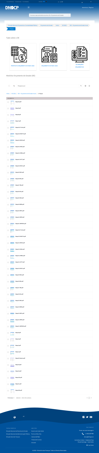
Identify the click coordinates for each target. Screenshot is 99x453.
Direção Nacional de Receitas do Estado (17, 431)
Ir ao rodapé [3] (25, 1)
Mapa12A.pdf (18, 377)
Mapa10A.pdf (18, 390)
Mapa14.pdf (18, 364)
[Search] (48, 85)
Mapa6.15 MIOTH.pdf (20, 133)
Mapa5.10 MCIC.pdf (20, 268)
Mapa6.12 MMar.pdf (20, 153)
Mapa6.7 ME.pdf (19, 185)
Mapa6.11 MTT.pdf (20, 159)
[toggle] (11, 85)
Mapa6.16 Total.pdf (20, 127)
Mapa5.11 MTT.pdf (20, 262)
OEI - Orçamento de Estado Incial (27, 93)
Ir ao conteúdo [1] (10, 1)
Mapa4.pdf (18, 332)
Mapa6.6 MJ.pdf (19, 191)
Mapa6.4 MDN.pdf (19, 204)
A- (58, 2)
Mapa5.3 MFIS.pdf (19, 313)
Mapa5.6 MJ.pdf (19, 294)
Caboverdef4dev (35, 437)
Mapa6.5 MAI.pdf (19, 198)
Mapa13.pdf (18, 371)
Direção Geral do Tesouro (13, 437)
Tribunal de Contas (36, 439)
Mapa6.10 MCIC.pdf (20, 166)
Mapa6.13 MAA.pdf (20, 146)
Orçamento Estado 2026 (49, 66)
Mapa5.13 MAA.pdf (20, 249)
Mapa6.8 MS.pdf (19, 178)
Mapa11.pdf (18, 384)
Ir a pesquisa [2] (18, 1)
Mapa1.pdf (18, 351)
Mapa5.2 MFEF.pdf (19, 319)
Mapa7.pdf (18, 121)
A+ (62, 2)
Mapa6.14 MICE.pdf (20, 140)
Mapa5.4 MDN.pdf (19, 307)
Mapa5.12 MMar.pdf (20, 255)
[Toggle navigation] (21, 8)
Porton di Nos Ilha (36, 434)
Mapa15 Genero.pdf (20, 358)
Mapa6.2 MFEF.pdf (19, 217)
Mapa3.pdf (18, 339)
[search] (80, 86)
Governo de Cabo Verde (37, 431)
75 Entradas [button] (10, 398)
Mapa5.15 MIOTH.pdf (20, 236)
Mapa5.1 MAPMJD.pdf (20, 326)
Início (7, 93)
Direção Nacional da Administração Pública (18, 434)
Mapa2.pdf (18, 345)
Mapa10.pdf (18, 101)
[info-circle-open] (85, 86)
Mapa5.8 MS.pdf (19, 281)
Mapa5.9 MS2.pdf (19, 275)
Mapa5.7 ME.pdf (19, 287)
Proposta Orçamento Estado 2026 (22, 66)
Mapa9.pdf (18, 108)
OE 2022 (13, 93)
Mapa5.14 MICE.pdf (20, 242)
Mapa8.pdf (18, 114)
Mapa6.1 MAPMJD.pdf (20, 223)
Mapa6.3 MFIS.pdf (19, 210)
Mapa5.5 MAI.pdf (19, 300)
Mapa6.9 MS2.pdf (19, 172)
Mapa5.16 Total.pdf (20, 230)
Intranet (33, 442)
